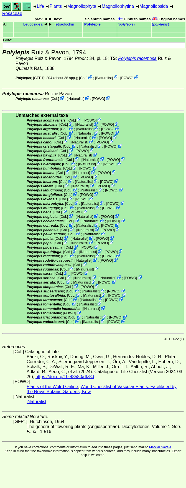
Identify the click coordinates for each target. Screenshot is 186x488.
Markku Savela (160, 447)
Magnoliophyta (81, 6)
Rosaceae (12, 13)
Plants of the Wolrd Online (52, 386)
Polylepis (92, 24)
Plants (55, 6)
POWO (127, 78)
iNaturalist (104, 78)
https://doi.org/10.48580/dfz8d (64, 376)
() (126, 24)
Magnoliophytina (118, 6)
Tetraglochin (64, 24)
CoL (83, 78)
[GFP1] (38, 78)
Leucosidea (33, 24)
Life (40, 6)
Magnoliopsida (153, 6)
